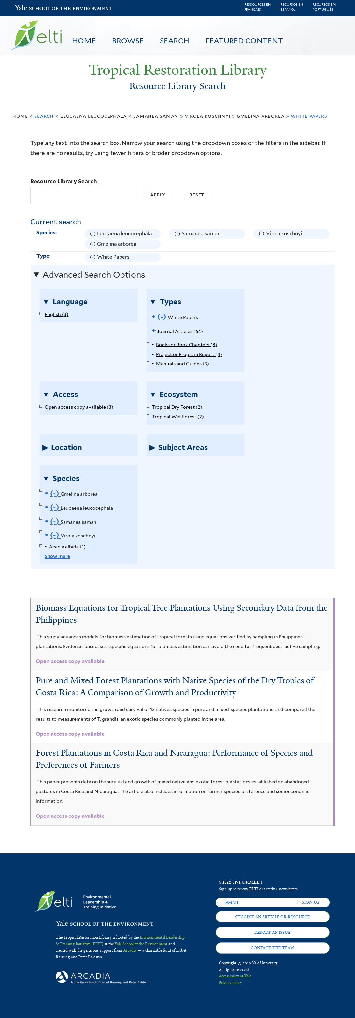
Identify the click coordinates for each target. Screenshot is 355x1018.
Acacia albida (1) (67, 546)
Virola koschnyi (207, 116)
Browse (128, 40)
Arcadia (129, 950)
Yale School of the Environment (32, 8)
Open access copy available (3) (79, 407)
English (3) (56, 314)
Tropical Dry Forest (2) (177, 407)
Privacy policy (230, 982)
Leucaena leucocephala (93, 116)
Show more (57, 556)
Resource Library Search (63, 181)
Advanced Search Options (93, 275)
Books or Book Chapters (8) (186, 344)
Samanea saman (155, 116)
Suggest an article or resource (272, 917)
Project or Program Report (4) (189, 354)
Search (174, 40)
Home (84, 40)
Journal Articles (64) (177, 331)
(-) (93, 233)
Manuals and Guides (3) (182, 363)
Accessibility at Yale (235, 976)
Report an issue (272, 932)
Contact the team (272, 948)
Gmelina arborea (261, 116)
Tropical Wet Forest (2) (178, 416)
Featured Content (244, 40)
